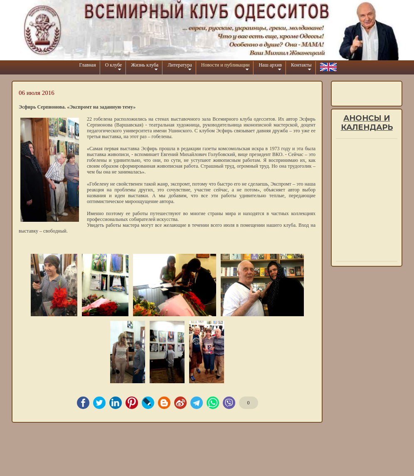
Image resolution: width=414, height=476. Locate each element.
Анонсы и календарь (367, 123)
